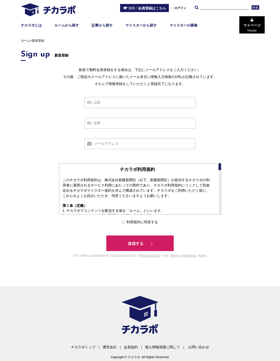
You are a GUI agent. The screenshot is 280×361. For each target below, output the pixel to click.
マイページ (252, 27)
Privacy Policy (150, 255)
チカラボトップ (83, 347)
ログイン (180, 8)
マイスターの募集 (184, 25)
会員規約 (131, 347)
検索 (255, 7)
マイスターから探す (141, 25)
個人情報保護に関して (162, 347)
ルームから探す (66, 25)
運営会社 (110, 347)
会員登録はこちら (147, 8)
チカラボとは (31, 25)
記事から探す (102, 25)
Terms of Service (183, 255)
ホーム (25, 40)
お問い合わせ (198, 347)
